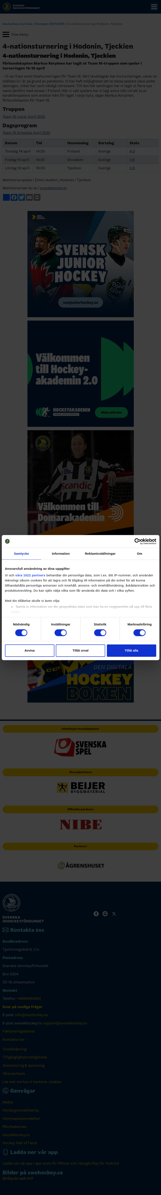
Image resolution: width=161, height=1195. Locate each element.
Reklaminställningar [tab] (100, 553)
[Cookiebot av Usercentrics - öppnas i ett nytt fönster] (137, 541)
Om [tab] (139, 553)
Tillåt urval (80, 650)
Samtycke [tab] (21, 553)
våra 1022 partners (30, 575)
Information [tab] (61, 553)
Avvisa (29, 650)
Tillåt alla (131, 650)
